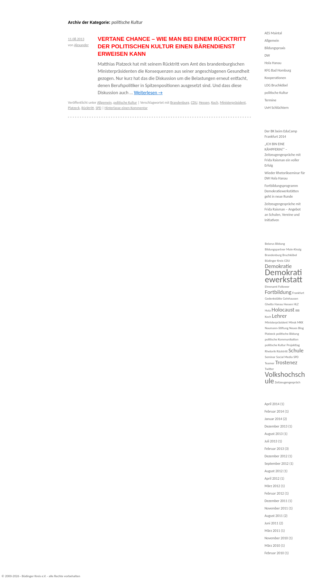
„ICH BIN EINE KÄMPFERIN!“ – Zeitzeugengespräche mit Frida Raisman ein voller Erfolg (283, 155)
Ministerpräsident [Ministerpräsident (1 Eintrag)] (276, 322)
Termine (270, 100)
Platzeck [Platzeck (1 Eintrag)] (270, 334)
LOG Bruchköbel (276, 85)
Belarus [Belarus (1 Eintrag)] (269, 244)
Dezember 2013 (276, 426)
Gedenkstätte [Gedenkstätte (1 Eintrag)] (273, 298)
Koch (214, 102)
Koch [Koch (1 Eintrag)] (268, 317)
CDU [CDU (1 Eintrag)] (287, 261)
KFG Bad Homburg (278, 70)
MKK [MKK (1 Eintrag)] (300, 322)
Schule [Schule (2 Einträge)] (296, 350)
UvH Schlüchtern (277, 108)
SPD (98, 108)
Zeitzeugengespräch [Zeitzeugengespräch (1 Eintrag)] (288, 382)
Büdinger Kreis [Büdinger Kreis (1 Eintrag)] (274, 261)
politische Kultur (125, 102)
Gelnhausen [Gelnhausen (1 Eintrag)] (290, 298)
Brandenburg (179, 102)
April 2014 (272, 404)
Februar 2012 (274, 493)
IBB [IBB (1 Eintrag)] (297, 310)
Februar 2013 (274, 449)
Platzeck (74, 108)
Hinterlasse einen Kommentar (126, 108)
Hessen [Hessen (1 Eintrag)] (288, 304)
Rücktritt (87, 108)
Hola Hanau (273, 63)
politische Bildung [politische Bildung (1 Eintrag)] (287, 334)
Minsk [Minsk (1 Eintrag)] (292, 322)
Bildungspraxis (275, 48)
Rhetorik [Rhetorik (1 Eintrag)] (270, 351)
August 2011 (274, 516)
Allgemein (104, 102)
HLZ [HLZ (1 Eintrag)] (296, 304)
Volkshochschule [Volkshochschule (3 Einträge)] (285, 377)
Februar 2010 (274, 553)
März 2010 (272, 545)
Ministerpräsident (233, 102)
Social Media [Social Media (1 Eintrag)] (284, 357)
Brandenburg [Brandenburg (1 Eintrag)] (273, 255)
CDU (194, 102)
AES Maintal (273, 33)
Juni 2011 (271, 523)
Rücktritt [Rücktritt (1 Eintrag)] (281, 351)
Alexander (81, 45)
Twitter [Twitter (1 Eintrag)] (269, 369)
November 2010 (276, 538)
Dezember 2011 (276, 501)
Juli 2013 (271, 441)
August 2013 (274, 434)
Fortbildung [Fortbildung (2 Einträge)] (278, 292)
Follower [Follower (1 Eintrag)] (283, 287)
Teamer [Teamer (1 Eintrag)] (269, 363)
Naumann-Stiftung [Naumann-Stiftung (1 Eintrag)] (276, 328)
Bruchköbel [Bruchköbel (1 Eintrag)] (289, 255)
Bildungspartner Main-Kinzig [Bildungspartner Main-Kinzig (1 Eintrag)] (283, 249)
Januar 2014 (273, 419)
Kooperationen (275, 78)
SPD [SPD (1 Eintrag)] (295, 357)
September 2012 (277, 463)
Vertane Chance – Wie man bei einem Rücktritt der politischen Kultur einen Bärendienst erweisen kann (172, 46)
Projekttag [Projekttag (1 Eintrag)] (293, 345)
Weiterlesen (148, 92)
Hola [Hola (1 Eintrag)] (268, 310)
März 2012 (272, 486)
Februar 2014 (274, 411)
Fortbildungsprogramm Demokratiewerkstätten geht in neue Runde (282, 191)
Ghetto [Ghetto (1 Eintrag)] (269, 304)
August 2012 (274, 471)
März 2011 (272, 531)
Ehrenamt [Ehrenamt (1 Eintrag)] (271, 287)
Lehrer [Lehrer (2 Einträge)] (279, 315)
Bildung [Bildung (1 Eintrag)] (280, 244)
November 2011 (276, 508)
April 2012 (272, 478)
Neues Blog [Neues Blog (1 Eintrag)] (296, 328)
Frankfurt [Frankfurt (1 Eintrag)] (298, 293)
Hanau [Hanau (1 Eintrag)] (279, 304)
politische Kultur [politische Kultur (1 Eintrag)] (275, 345)
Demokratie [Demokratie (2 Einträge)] (278, 266)
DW (267, 55)
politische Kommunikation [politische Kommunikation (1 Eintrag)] (281, 339)
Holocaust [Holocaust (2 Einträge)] (283, 309)
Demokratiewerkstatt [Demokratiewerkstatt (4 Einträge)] (283, 276)
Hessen (204, 102)
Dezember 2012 (276, 456)
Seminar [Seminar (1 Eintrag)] (270, 357)
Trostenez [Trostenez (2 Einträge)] (286, 362)
